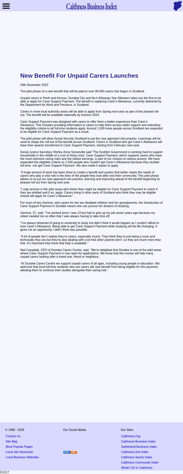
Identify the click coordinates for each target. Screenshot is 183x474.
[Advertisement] (91, 42)
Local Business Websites (22, 457)
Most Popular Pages (19, 446)
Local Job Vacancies (19, 452)
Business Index (91, 6)
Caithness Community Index (140, 462)
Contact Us (13, 436)
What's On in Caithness (136, 467)
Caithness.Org (130, 436)
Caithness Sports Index (136, 457)
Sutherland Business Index (139, 446)
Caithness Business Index (138, 441)
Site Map (11, 441)
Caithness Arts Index (135, 452)
